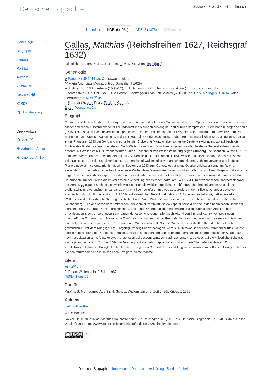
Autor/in (22, 77)
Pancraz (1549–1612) (84, 78)
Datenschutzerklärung (147, 369)
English (240, 6)
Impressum (120, 369)
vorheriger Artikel (31, 148)
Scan (23, 140)
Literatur (23, 59)
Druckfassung (29, 112)
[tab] (118, 29)
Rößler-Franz (74, 276)
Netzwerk (26, 95)
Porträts (22, 68)
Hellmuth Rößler (77, 306)
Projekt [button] (214, 6)
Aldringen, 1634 (208, 93)
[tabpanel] (133, 189)
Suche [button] (198, 6)
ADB (68, 267)
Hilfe (228, 6)
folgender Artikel (30, 157)
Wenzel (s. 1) (81, 108)
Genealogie (25, 42)
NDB (89, 98)
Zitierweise (25, 86)
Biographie (25, 51)
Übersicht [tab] (93, 30)
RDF (22, 103)
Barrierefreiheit (178, 369)
